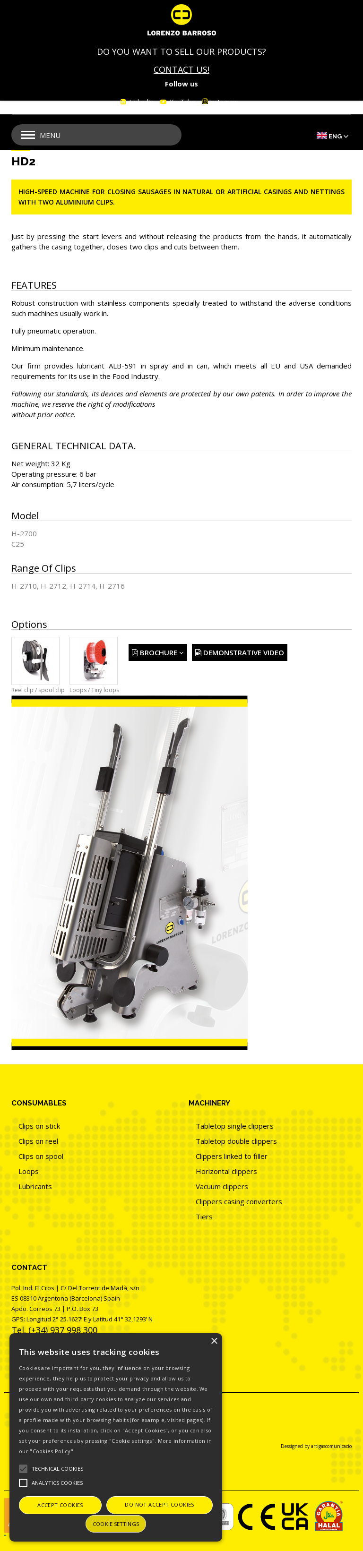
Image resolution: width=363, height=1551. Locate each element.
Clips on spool (40, 1156)
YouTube (182, 101)
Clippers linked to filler (232, 1156)
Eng (335, 136)
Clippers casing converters (239, 1201)
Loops (28, 1171)
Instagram (220, 101)
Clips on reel (38, 1141)
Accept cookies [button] (60, 1504)
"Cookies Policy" (51, 1451)
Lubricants (35, 1186)
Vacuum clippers (222, 1186)
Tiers (204, 1216)
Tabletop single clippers (235, 1126)
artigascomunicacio (331, 1446)
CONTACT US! (181, 69)
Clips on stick (39, 1126)
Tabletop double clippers (236, 1141)
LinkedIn (141, 101)
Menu (50, 135)
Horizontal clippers (226, 1171)
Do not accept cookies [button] (159, 1504)
